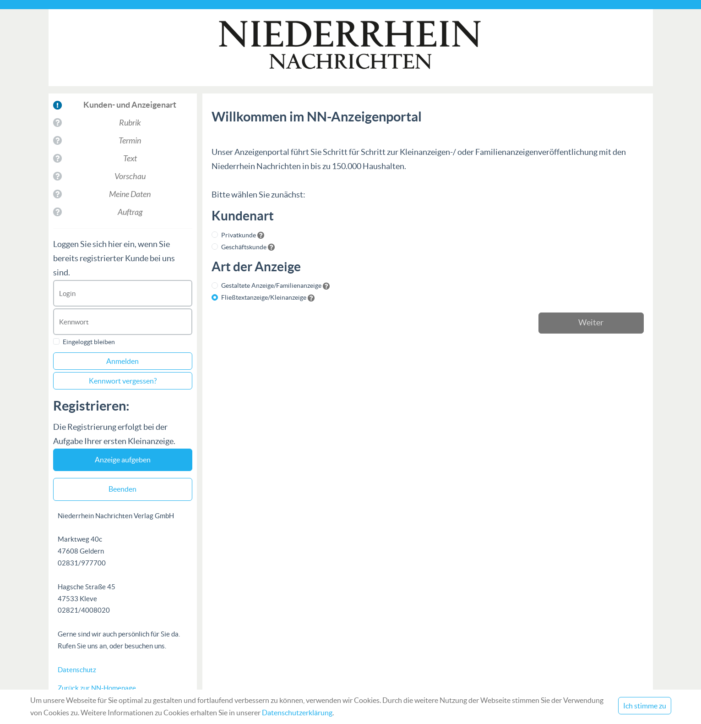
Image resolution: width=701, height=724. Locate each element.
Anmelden (122, 361)
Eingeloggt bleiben (89, 342)
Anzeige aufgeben (123, 459)
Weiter (590, 322)
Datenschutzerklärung (297, 712)
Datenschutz (77, 670)
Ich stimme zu (644, 706)
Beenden (122, 489)
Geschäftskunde (243, 247)
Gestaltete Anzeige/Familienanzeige (271, 285)
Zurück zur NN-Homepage (97, 688)
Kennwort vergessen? (123, 381)
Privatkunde (238, 235)
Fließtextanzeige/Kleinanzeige (263, 297)
